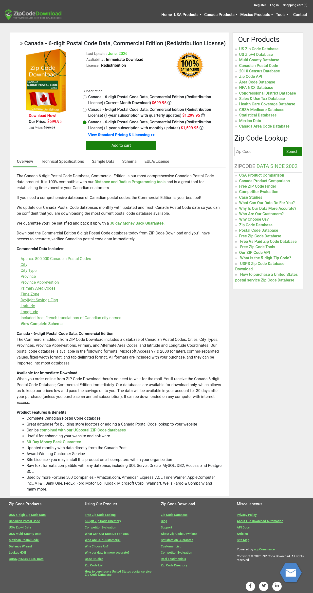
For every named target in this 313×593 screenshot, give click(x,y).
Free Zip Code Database (260, 236)
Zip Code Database (255, 225)
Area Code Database (257, 82)
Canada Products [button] (219, 14)
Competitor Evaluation (258, 191)
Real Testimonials (173, 559)
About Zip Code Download (179, 534)
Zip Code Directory (174, 565)
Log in (274, 5)
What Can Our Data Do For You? (267, 202)
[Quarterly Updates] (203, 115)
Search (292, 151)
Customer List (171, 546)
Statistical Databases (257, 115)
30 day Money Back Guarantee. (137, 223)
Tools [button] (280, 14)
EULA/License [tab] (157, 161)
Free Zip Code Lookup (100, 515)
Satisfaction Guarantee (177, 540)
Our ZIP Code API (254, 252)
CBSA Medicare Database (261, 109)
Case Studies (250, 197)
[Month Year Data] (169, 103)
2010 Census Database (259, 71)
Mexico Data (250, 120)
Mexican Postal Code (24, 540)
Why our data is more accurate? (107, 552)
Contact (300, 14)
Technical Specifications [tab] (62, 161)
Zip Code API (250, 76)
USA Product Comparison (261, 175)
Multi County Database (259, 60)
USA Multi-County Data (25, 534)
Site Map (243, 540)
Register (260, 5)
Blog (164, 521)
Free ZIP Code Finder (257, 186)
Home (166, 14)
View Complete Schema (42, 323)
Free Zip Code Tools (257, 247)
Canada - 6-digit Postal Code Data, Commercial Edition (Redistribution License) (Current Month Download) (147, 100)
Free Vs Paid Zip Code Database (268, 241)
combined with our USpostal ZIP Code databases (83, 430)
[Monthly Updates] (201, 128)
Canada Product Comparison (264, 181)
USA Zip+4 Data (20, 527)
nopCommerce (264, 549)
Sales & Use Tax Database (262, 98)
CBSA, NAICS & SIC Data (26, 559)
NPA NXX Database (256, 87)
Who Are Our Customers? (261, 214)
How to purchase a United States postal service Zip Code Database (118, 573)
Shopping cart (295, 5)
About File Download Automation (260, 521)
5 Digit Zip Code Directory (103, 521)
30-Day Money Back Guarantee (54, 442)
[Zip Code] (258, 151)
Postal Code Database (258, 230)
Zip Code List (94, 565)
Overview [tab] (25, 161)
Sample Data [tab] (103, 161)
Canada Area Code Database (264, 126)
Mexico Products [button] (255, 14)
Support (166, 527)
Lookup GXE (17, 552)
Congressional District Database (267, 93)
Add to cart (121, 145)
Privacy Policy (247, 515)
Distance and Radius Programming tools (130, 182)
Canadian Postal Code (258, 65)
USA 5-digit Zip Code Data (27, 515)
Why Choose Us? (254, 219)
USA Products (186, 14)
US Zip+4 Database (256, 54)
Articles (242, 534)
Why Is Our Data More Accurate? (267, 208)
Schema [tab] (129, 161)
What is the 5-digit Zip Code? (265, 258)
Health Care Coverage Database (267, 104)
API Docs (243, 527)
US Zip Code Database (258, 49)
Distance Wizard (20, 546)
